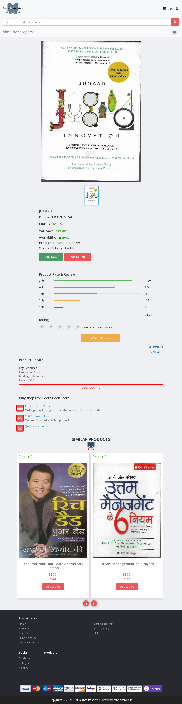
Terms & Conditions (30, 642)
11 (161, 347)
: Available (69, 248)
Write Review (100, 338)
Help (96, 633)
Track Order (26, 633)
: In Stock (63, 237)
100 (54, 224)
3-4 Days (74, 243)
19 (154, 347)
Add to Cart (77, 257)
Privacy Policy (101, 628)
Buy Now (51, 257)
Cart (167, 9)
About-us (24, 628)
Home (22, 624)
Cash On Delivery (103, 624)
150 (60, 224)
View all (155, 352)
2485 (86, 327)
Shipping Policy (27, 638)
